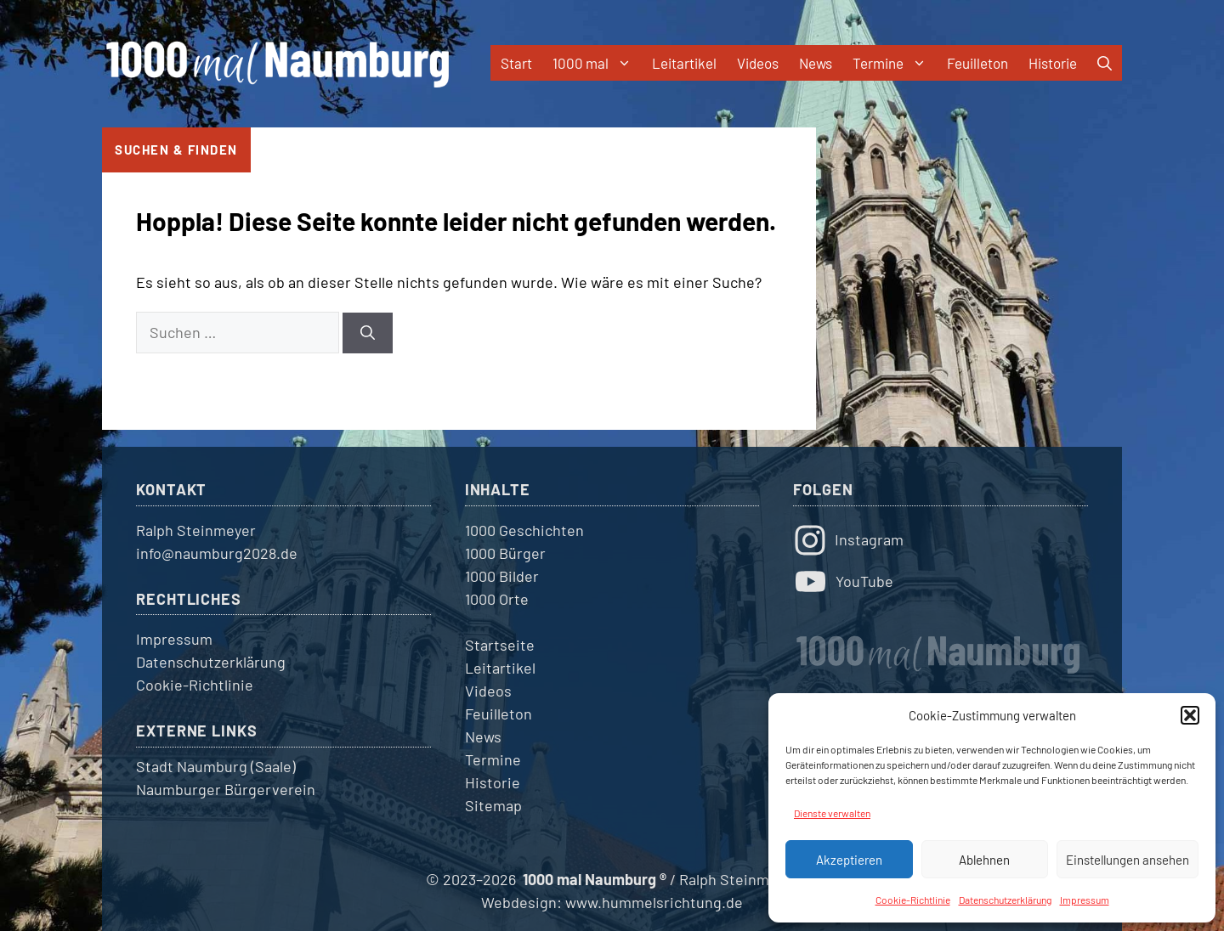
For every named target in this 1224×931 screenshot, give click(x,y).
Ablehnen (984, 859)
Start (516, 62)
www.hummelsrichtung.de (654, 902)
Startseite (500, 644)
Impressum (1084, 900)
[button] (1190, 715)
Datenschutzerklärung (1005, 900)
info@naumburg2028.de (217, 553)
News (815, 62)
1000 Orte (497, 599)
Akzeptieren (849, 859)
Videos (758, 62)
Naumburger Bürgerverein (225, 789)
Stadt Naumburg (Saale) (216, 766)
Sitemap (493, 805)
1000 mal (597, 63)
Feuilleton (977, 62)
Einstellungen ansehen (1127, 859)
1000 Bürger (505, 553)
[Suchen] (368, 333)
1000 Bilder (502, 576)
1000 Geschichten (524, 530)
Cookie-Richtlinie (913, 900)
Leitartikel (684, 62)
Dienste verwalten (832, 813)
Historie (1052, 62)
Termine (895, 63)
